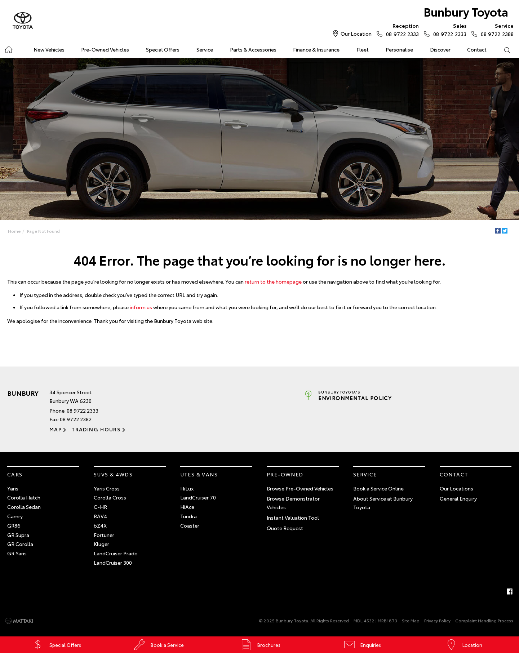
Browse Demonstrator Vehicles (293, 503)
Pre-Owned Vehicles (105, 49)
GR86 (14, 525)
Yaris (12, 488)
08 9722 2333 (401, 29)
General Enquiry (458, 498)
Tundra (188, 516)
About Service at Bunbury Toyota (383, 503)
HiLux (187, 488)
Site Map (411, 620)
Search (503, 50)
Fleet (362, 49)
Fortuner (104, 534)
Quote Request (285, 528)
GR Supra (18, 534)
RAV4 (100, 516)
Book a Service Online (378, 488)
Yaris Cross (107, 488)
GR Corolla (20, 543)
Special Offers (162, 49)
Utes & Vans (199, 474)
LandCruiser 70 (198, 497)
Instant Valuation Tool (293, 517)
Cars (15, 474)
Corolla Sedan (24, 506)
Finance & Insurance (316, 49)
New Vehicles (49, 49)
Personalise (399, 49)
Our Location (356, 33)
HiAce (187, 506)
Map (55, 429)
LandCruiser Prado (116, 553)
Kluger (101, 543)
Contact (477, 49)
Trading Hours (96, 429)
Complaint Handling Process (484, 620)
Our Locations (456, 488)
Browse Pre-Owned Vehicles (300, 488)
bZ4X (100, 525)
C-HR (100, 506)
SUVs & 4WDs (113, 474)
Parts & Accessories (253, 49)
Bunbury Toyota (465, 11)
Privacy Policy (437, 620)
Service (204, 49)
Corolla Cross (110, 497)
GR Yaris (17, 553)
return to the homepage (273, 281)
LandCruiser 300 (113, 562)
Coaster (189, 525)
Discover (440, 49)
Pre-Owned (285, 474)
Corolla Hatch (23, 497)
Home (8, 48)
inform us (141, 307)
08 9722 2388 (496, 29)
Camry (15, 516)
